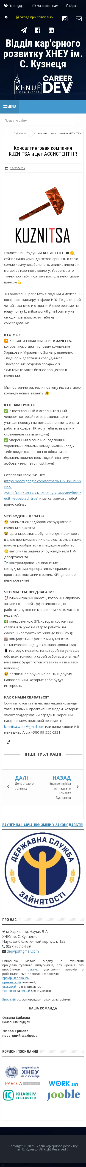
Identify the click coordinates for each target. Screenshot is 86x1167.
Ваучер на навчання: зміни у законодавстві (42, 825)
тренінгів (9, 991)
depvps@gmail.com (22, 951)
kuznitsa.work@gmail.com (24, 726)
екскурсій (9, 986)
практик (32, 969)
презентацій (11, 982)
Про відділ (14, 5)
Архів (72, 5)
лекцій (25, 991)
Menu (9, 106)
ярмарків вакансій (16, 978)
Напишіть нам (45, 5)
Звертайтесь (12, 999)
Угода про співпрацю (35, 17)
